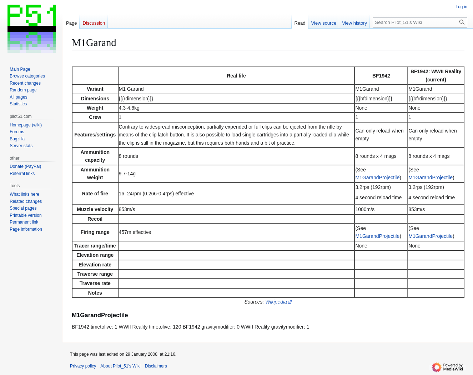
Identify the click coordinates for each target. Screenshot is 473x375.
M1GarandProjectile (377, 177)
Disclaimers (156, 366)
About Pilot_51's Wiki (120, 366)
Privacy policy (83, 366)
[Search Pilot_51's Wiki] (420, 22)
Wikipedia (276, 302)
